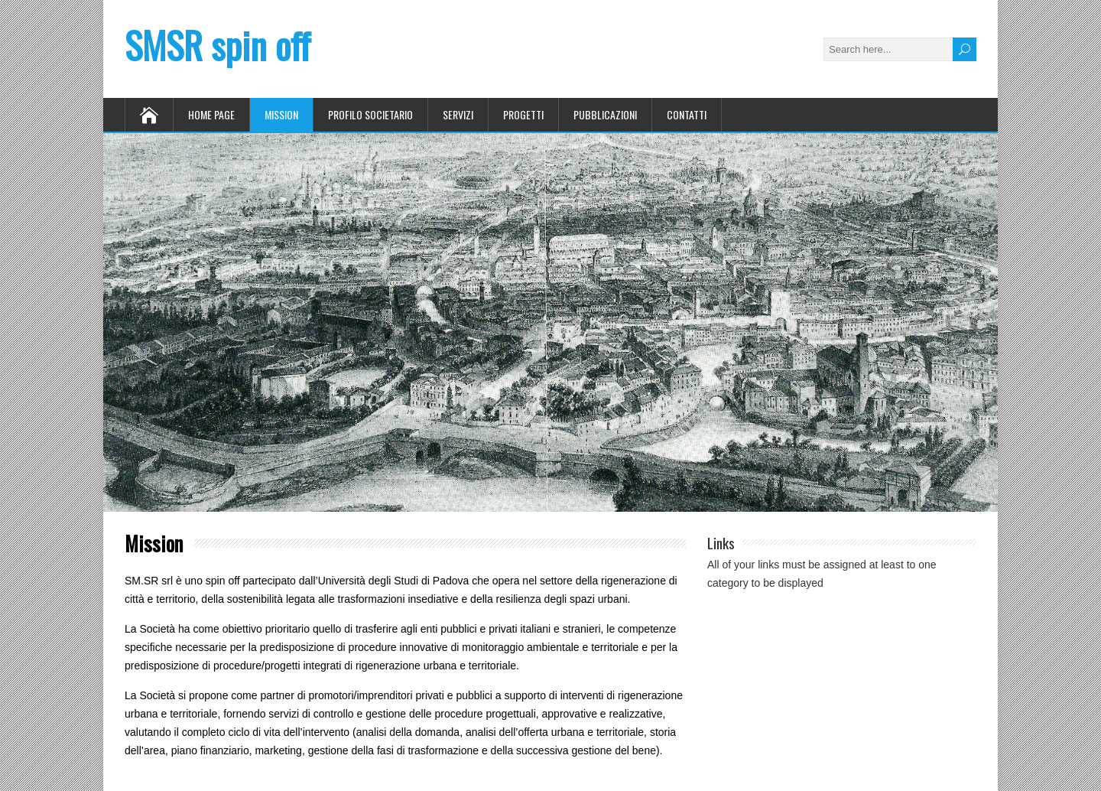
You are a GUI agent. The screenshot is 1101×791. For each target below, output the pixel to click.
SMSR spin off (217, 45)
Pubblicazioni (605, 114)
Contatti (686, 114)
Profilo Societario (370, 114)
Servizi (458, 114)
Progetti (523, 114)
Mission (281, 114)
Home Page (211, 114)
